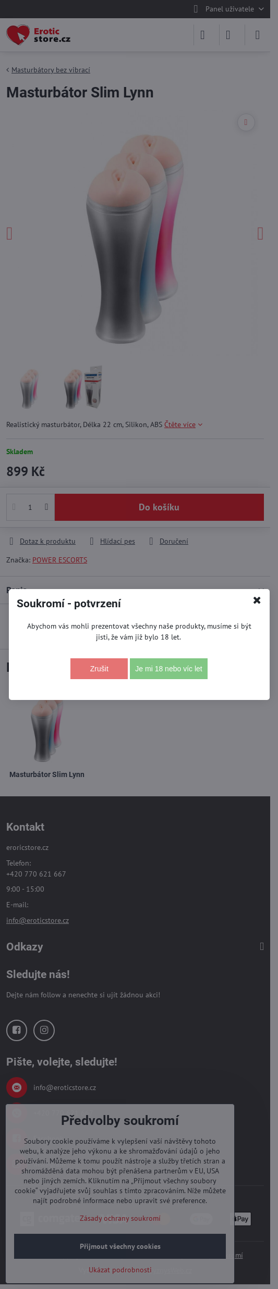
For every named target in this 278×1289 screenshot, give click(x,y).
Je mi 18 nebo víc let (168, 669)
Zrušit (99, 669)
